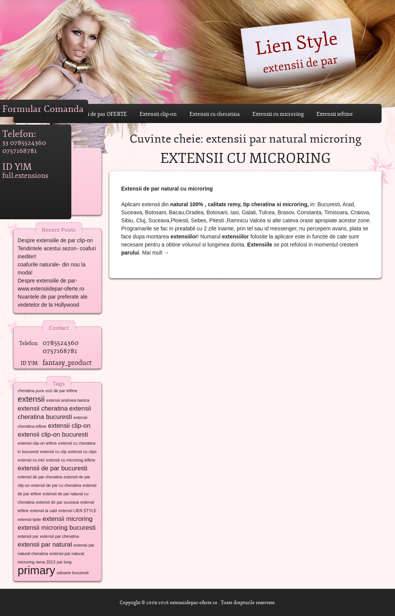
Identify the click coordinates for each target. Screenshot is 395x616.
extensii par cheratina (59, 536)
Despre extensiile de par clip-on (55, 240)
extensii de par (299, 63)
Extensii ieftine (334, 114)
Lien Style (296, 42)
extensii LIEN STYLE (77, 510)
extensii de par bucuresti (52, 468)
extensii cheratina (42, 408)
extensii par (28, 536)
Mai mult (155, 253)
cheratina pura (31, 390)
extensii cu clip (53, 451)
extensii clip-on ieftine (37, 443)
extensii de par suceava (57, 502)
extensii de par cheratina (40, 477)
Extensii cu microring (278, 114)
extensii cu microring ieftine (70, 460)
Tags (61, 382)
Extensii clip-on (158, 114)
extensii (31, 398)
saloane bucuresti (73, 572)
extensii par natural (45, 544)
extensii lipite (29, 519)
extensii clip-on (69, 425)
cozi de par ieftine (61, 390)
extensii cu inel (31, 460)
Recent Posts (61, 228)
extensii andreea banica (68, 400)
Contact (61, 326)
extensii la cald (43, 510)
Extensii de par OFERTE (98, 114)
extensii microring (67, 518)
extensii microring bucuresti (56, 527)
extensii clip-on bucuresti (53, 434)
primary (36, 570)
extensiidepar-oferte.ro (193, 602)
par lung (64, 562)
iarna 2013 (45, 562)
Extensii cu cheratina (214, 114)
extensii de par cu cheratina (56, 485)
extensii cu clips (82, 451)
